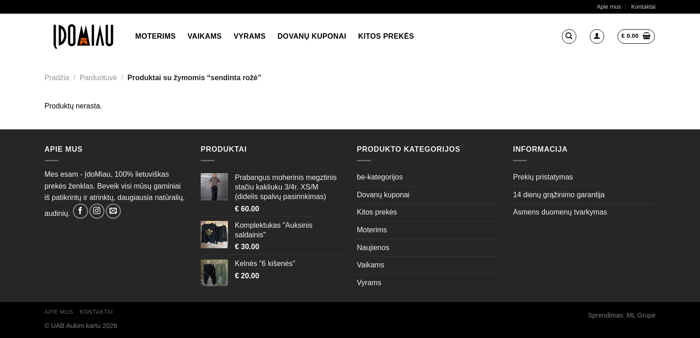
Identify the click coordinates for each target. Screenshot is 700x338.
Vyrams (249, 36)
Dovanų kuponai (312, 36)
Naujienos (373, 247)
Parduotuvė (98, 78)
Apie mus (608, 6)
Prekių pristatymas (543, 177)
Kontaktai (643, 6)
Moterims (155, 36)
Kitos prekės (386, 36)
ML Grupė (641, 315)
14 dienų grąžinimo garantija (559, 195)
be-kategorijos (380, 177)
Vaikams (204, 36)
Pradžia (57, 78)
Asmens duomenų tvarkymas (560, 212)
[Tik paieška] (569, 36)
